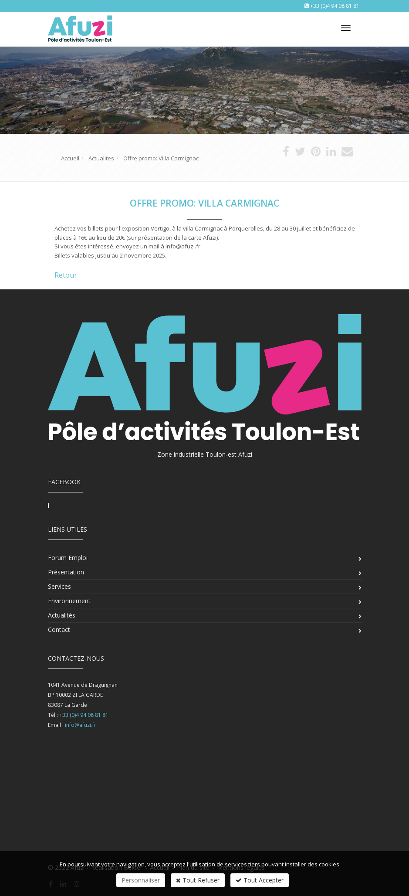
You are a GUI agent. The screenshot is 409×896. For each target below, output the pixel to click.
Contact (59, 629)
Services (59, 586)
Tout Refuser (198, 880)
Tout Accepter (260, 880)
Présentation (66, 572)
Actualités (61, 615)
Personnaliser (141, 880)
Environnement (69, 601)
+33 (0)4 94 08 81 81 (334, 6)
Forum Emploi (68, 557)
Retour (65, 275)
